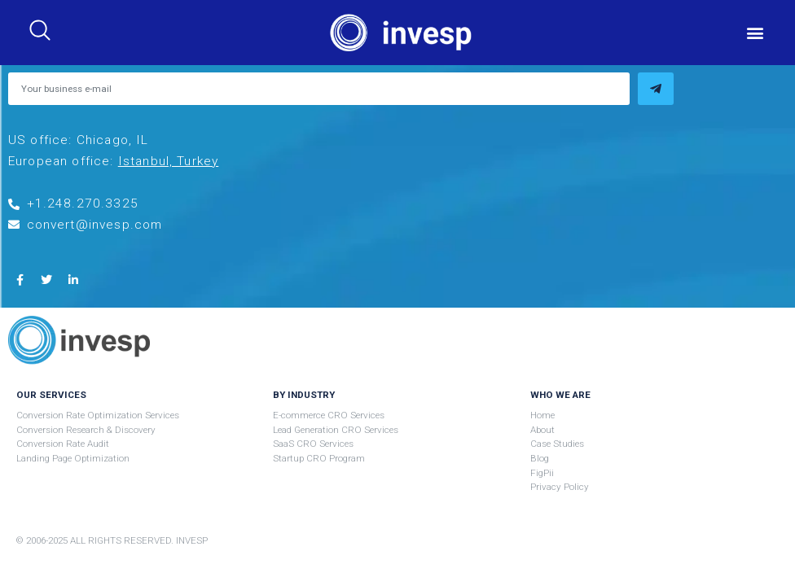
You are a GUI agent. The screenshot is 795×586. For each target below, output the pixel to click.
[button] (755, 33)
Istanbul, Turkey (168, 161)
